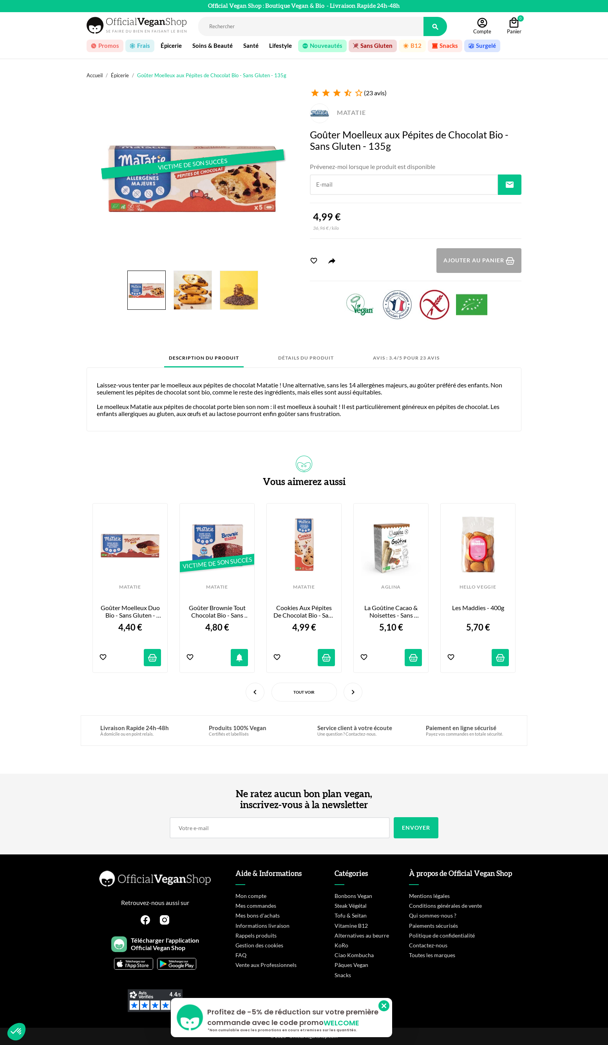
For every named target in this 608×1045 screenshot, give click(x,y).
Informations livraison (262, 925)
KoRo (341, 945)
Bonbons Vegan (353, 895)
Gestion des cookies (259, 945)
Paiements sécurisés (433, 925)
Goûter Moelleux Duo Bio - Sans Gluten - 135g (131, 611)
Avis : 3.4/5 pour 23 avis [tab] (406, 358)
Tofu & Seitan (351, 915)
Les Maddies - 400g (478, 607)
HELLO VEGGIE (478, 587)
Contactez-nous (428, 945)
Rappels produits (256, 935)
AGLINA (391, 587)
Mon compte (250, 895)
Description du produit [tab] (204, 358)
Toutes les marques (432, 955)
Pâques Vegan (351, 964)
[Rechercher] (310, 26)
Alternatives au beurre (362, 935)
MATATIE (338, 112)
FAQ (240, 955)
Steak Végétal (351, 905)
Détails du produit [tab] (306, 358)
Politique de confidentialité (442, 935)
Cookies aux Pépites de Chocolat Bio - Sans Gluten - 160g (304, 611)
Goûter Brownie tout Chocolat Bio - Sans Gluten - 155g (218, 611)
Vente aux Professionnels (266, 964)
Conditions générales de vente (445, 905)
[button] (16, 1031)
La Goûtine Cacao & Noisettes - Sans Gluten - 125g (391, 611)
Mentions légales (429, 895)
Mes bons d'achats (257, 915)
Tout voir (304, 692)
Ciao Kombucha (354, 955)
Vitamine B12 (351, 925)
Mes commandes (255, 905)
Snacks (343, 975)
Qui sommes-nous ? (432, 915)
